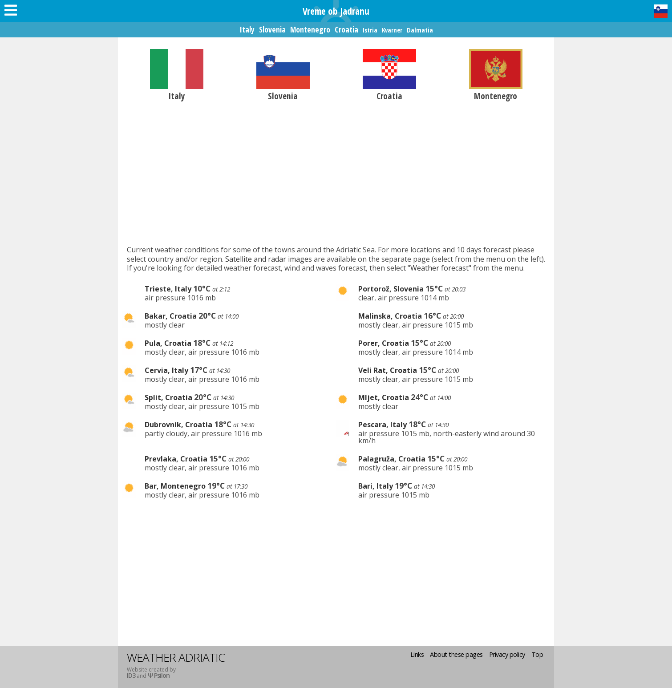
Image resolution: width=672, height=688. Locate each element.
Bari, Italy (375, 486)
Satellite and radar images (268, 259)
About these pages (456, 654)
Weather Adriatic (176, 657)
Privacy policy (507, 654)
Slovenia (272, 29)
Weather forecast (439, 268)
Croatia (346, 29)
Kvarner (392, 30)
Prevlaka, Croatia (176, 459)
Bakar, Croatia (171, 316)
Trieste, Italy (168, 289)
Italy (247, 29)
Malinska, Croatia (390, 316)
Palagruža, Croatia (391, 459)
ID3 (131, 675)
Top (537, 654)
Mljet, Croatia (383, 397)
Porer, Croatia (383, 343)
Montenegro (310, 29)
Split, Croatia (168, 397)
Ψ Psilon (159, 675)
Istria (370, 30)
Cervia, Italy (166, 370)
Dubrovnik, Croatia (178, 424)
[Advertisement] (336, 172)
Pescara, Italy (382, 424)
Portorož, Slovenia (391, 289)
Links (417, 654)
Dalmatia (420, 30)
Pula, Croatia (168, 343)
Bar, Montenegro (175, 486)
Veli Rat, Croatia (387, 370)
